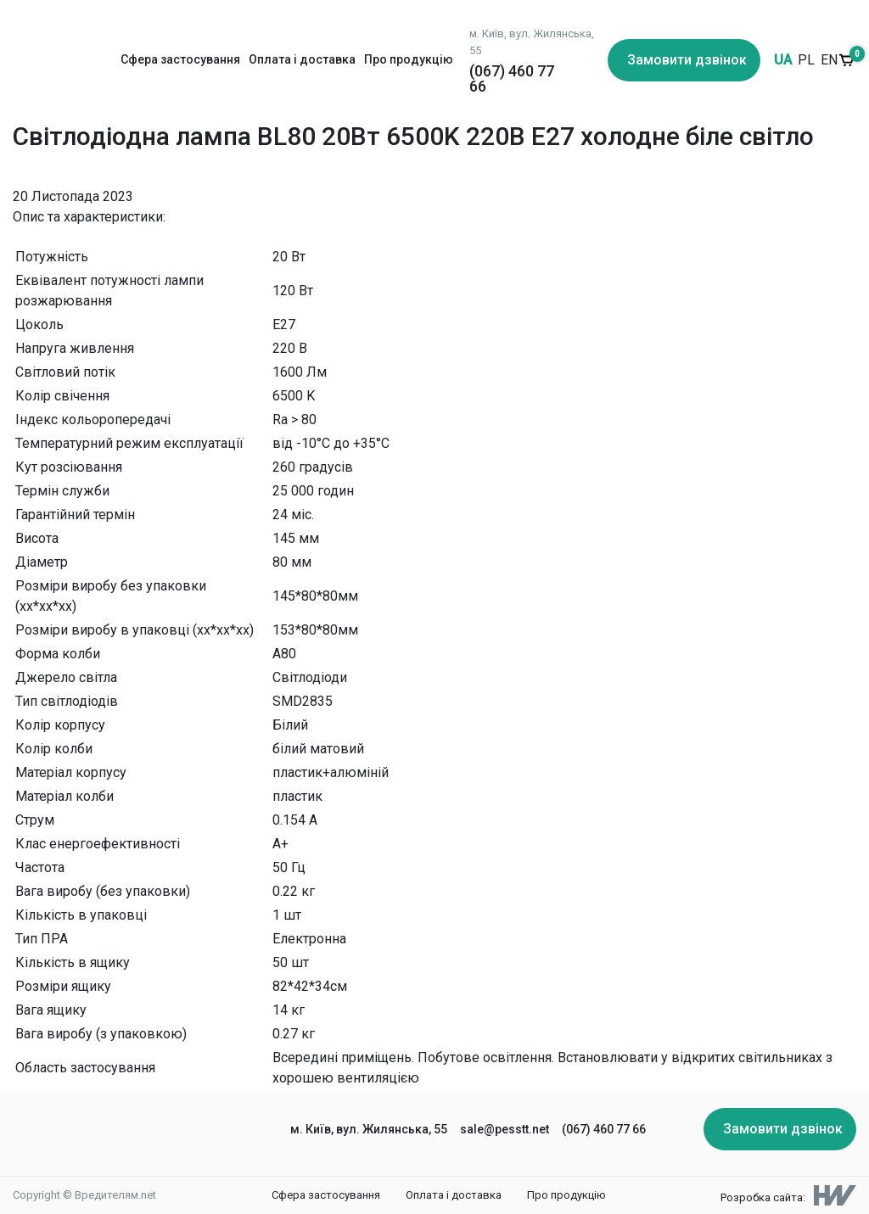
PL (806, 60)
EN (829, 60)
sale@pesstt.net (504, 1129)
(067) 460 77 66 (511, 79)
